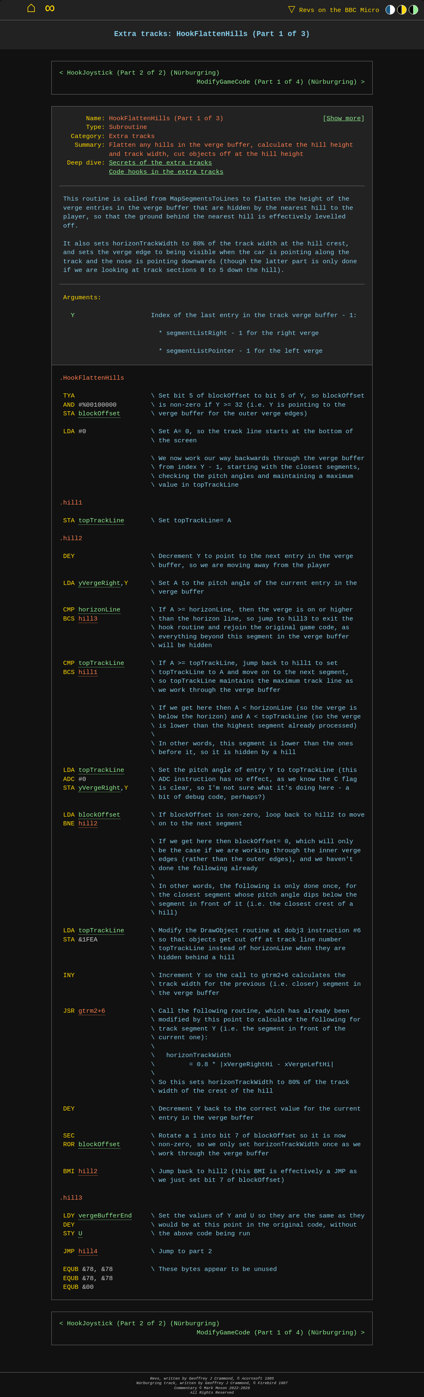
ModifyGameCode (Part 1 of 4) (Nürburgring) (277, 82)
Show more (344, 118)
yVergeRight (99, 583)
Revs (331, 9)
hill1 (87, 672)
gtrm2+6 (91, 1011)
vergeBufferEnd (105, 1216)
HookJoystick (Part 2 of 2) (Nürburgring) (143, 73)
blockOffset (99, 414)
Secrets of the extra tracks (160, 163)
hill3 (87, 619)
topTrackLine (101, 521)
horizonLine (99, 610)
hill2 (87, 824)
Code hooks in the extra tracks (166, 172)
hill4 (87, 1251)
